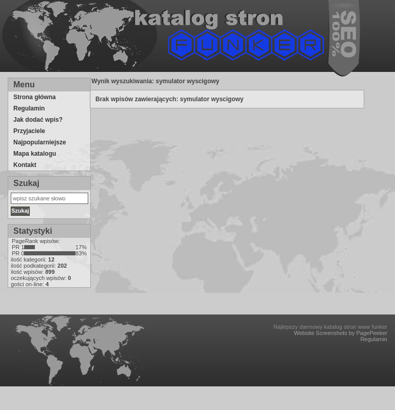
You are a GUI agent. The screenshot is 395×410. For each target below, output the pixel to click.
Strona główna (34, 97)
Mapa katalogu (34, 153)
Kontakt (24, 165)
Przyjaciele (29, 131)
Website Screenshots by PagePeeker (340, 333)
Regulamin (29, 108)
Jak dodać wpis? (38, 119)
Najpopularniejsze (39, 142)
